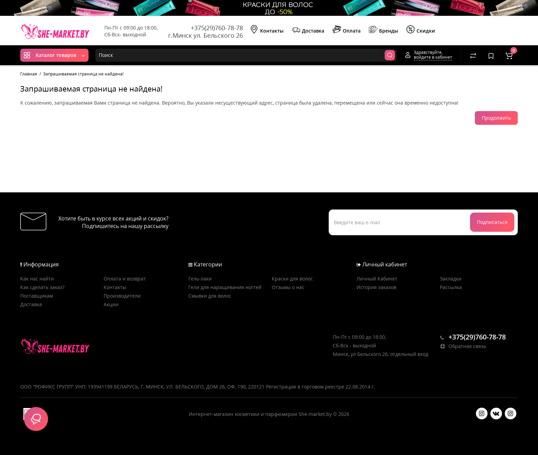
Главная (28, 74)
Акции (111, 304)
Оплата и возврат (125, 278)
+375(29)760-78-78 (217, 28)
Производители (122, 295)
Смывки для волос (209, 295)
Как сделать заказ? (42, 287)
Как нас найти (37, 278)
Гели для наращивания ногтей (224, 287)
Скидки (420, 30)
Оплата (346, 30)
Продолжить (496, 118)
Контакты (266, 30)
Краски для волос (292, 278)
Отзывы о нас (288, 287)
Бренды (383, 30)
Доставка (308, 30)
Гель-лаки (200, 278)
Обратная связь (463, 346)
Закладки (450, 278)
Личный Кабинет (376, 278)
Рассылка (451, 287)
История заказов (376, 287)
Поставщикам (36, 295)
